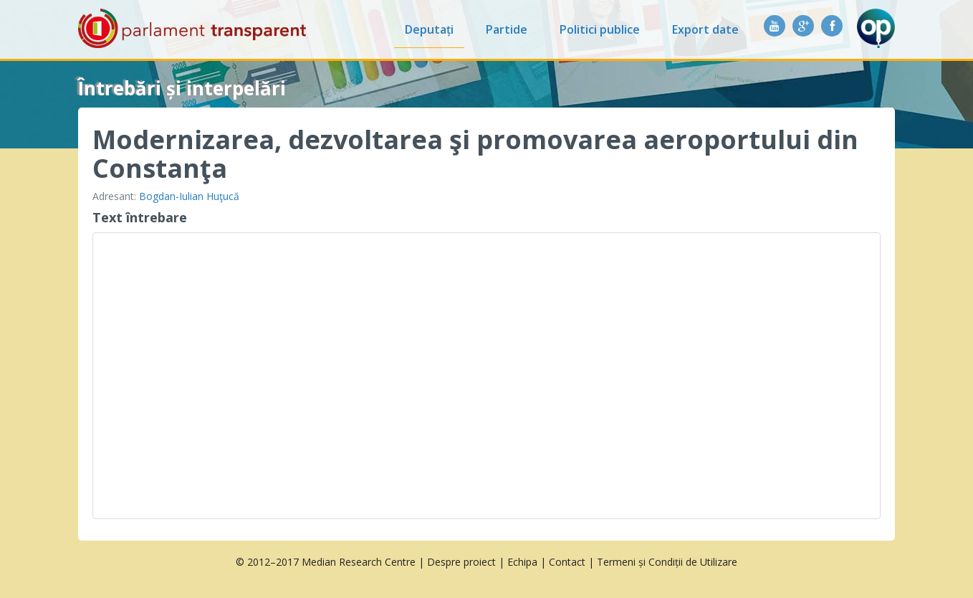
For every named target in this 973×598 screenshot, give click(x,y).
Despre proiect (461, 562)
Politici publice (600, 29)
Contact (567, 562)
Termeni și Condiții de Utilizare (667, 562)
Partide (506, 29)
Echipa (522, 562)
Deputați (429, 29)
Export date (705, 29)
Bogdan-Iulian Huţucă (189, 196)
